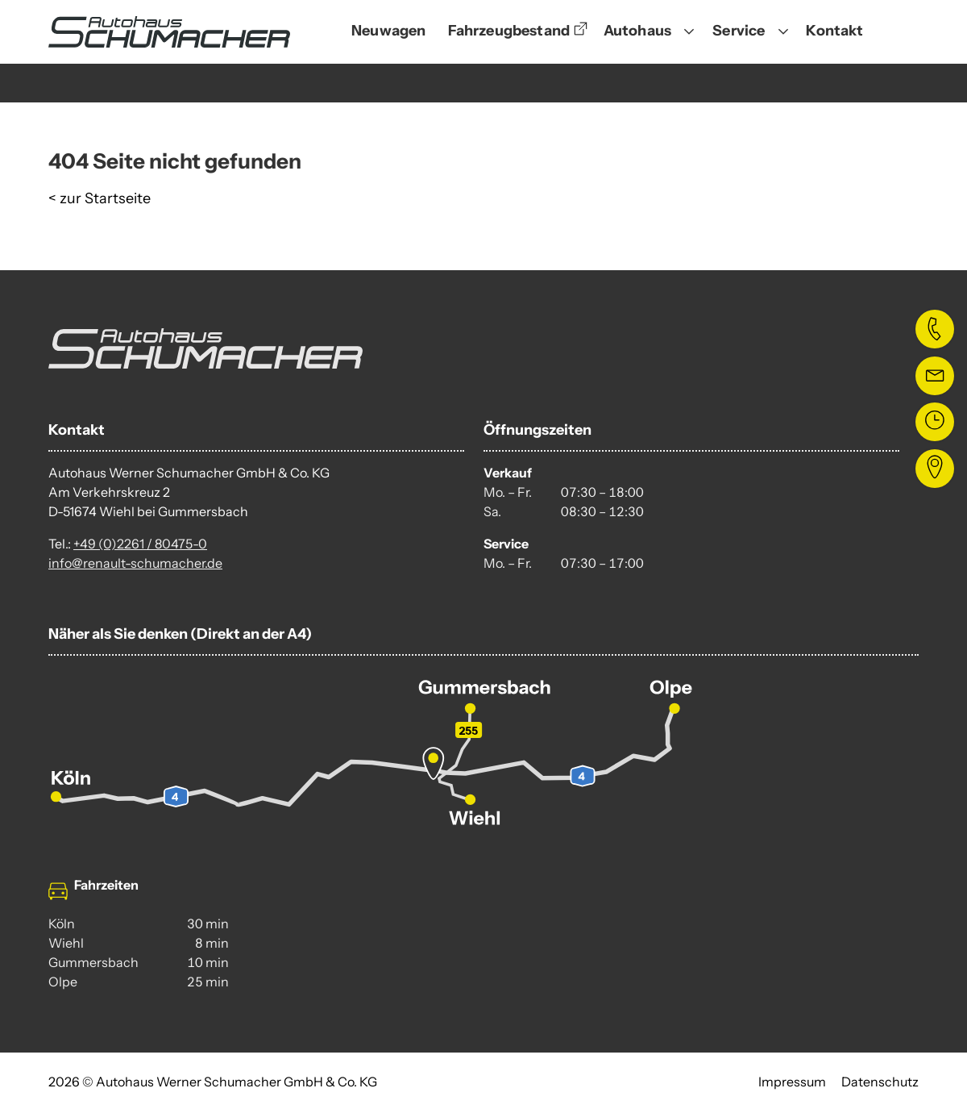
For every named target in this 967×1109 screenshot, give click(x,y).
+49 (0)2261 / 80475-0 (140, 544)
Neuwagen (388, 31)
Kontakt (834, 31)
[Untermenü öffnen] (689, 32)
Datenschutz (880, 1082)
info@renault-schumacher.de (135, 563)
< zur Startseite (99, 198)
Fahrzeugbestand (509, 31)
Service (738, 31)
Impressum (792, 1082)
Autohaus (637, 31)
